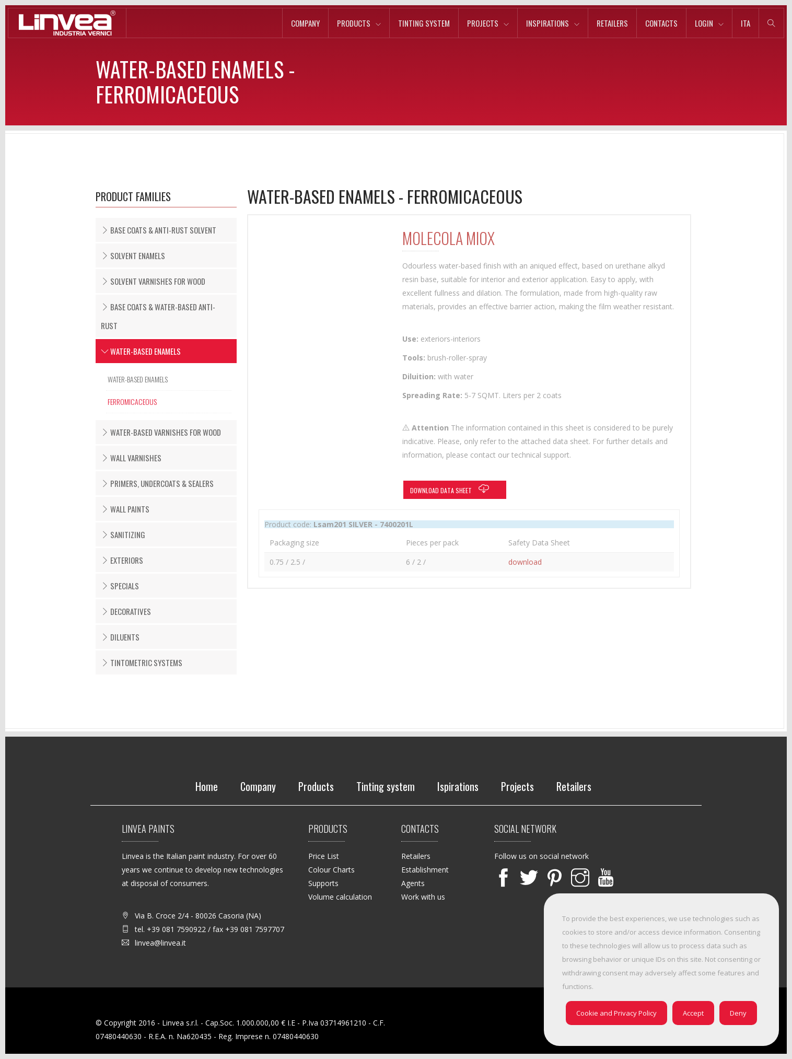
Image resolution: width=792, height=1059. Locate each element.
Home (206, 786)
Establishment (425, 870)
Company (305, 23)
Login (704, 23)
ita (745, 23)
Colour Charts (331, 870)
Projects (482, 23)
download (525, 562)
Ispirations (458, 786)
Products (353, 23)
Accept (693, 1013)
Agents (413, 883)
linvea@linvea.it (160, 943)
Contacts (661, 23)
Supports (323, 883)
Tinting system (424, 23)
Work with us (423, 897)
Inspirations (547, 23)
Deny (738, 1013)
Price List (323, 856)
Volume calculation (340, 897)
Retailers (612, 23)
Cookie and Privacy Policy (616, 1013)
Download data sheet (452, 489)
